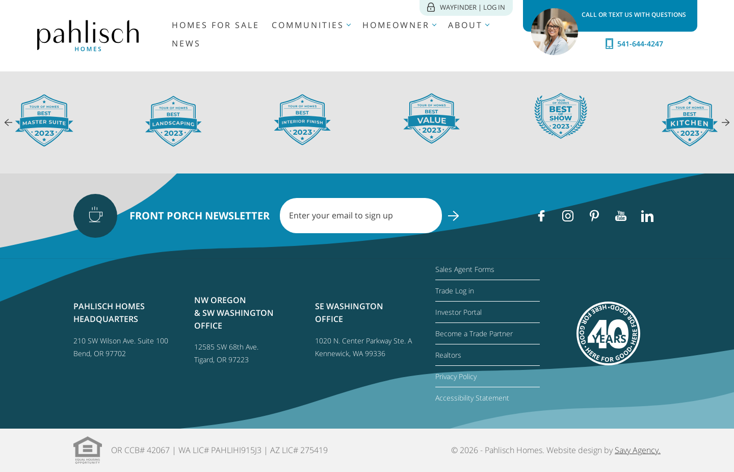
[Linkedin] (647, 216)
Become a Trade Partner (474, 333)
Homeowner (396, 25)
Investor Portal (458, 312)
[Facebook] (541, 216)
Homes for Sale (215, 25)
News (186, 43)
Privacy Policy (456, 376)
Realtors (448, 355)
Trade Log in (454, 290)
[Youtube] (621, 216)
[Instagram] (568, 216)
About (465, 25)
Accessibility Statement (472, 398)
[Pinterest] (594, 216)
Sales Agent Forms (464, 269)
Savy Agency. (638, 450)
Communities (308, 25)
